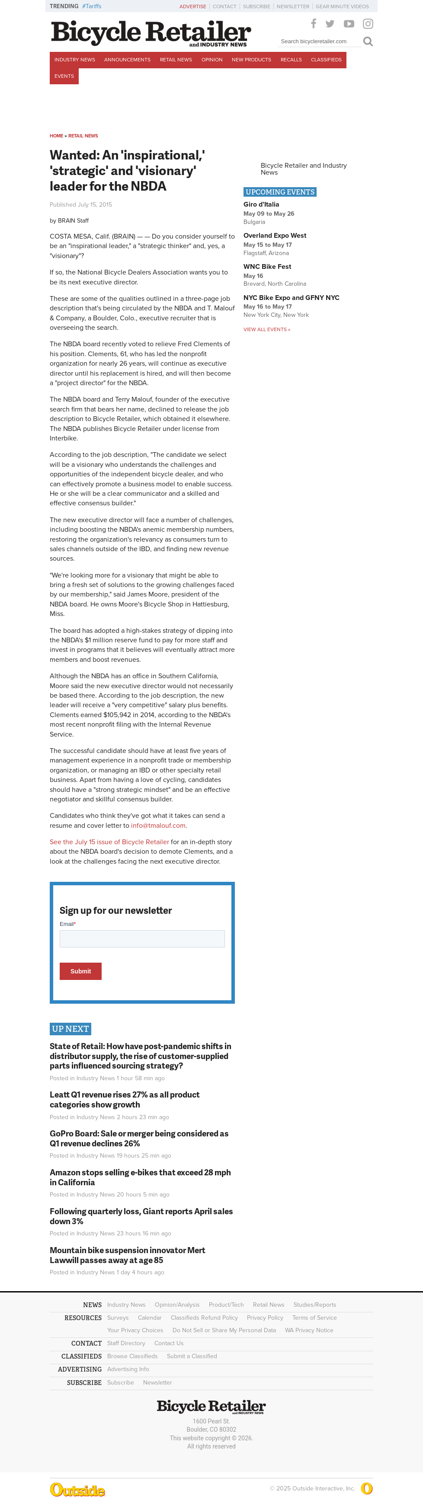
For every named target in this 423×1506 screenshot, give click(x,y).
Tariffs (94, 6)
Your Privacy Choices (135, 1330)
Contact (225, 6)
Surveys (118, 1317)
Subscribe (256, 6)
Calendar (150, 1317)
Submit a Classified (192, 1356)
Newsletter (293, 6)
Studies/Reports (315, 1304)
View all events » (267, 329)
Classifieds (326, 60)
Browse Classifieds (132, 1356)
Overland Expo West (275, 235)
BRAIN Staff (73, 220)
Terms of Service (314, 1317)
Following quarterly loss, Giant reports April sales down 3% (141, 1216)
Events (64, 76)
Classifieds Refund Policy (204, 1317)
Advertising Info (128, 1369)
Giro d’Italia (261, 204)
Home (56, 136)
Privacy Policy (265, 1317)
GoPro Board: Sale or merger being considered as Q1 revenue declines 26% (139, 1138)
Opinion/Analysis (177, 1304)
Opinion (212, 60)
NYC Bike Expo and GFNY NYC (292, 298)
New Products (251, 60)
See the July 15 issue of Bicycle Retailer (109, 842)
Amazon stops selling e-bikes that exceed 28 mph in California (140, 1177)
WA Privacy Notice (309, 1330)
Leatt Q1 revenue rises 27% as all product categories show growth (125, 1099)
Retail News (176, 60)
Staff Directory (126, 1343)
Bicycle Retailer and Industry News (304, 169)
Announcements (127, 60)
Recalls (291, 60)
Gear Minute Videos (342, 6)
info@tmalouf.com (158, 825)
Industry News (74, 60)
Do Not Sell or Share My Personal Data (224, 1330)
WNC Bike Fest (267, 266)
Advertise (192, 6)
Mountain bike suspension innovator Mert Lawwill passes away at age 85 (127, 1255)
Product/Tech (226, 1304)
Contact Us (169, 1343)
